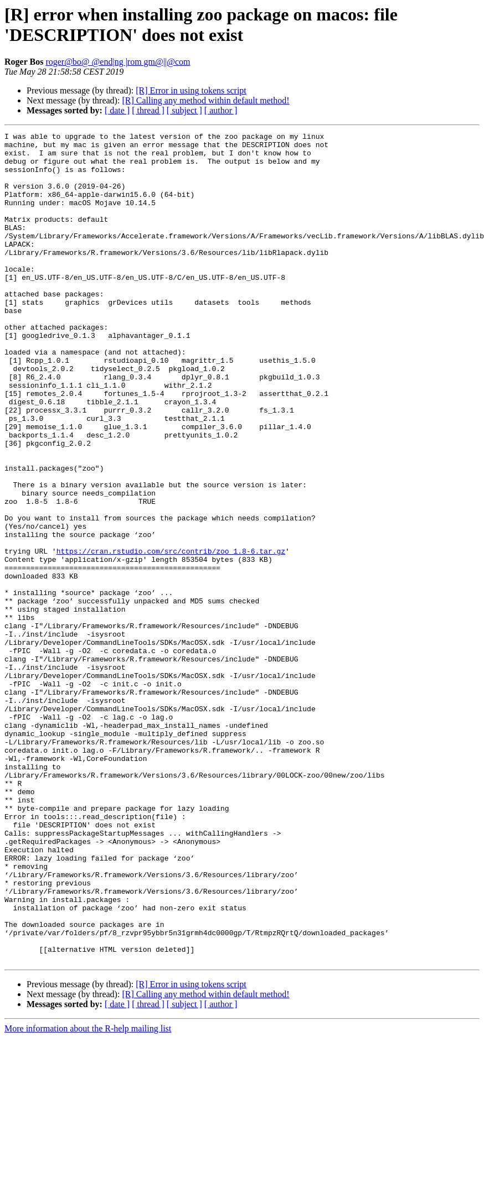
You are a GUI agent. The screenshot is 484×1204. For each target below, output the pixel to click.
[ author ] (221, 110)
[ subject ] (184, 110)
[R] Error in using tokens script (191, 90)
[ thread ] (148, 110)
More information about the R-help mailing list (87, 1194)
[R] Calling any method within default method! (205, 100)
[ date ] (117, 110)
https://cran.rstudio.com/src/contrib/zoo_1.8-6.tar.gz (170, 635)
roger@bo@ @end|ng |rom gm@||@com (117, 61)
